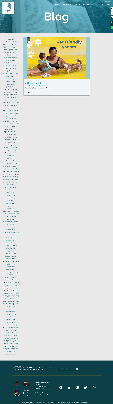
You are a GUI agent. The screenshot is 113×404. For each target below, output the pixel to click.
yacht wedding (10, 269)
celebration (7, 92)
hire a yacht (14, 166)
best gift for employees (11, 343)
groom (4, 214)
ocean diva (8, 134)
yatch (11, 153)
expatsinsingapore (10, 298)
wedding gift (6, 296)
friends (11, 113)
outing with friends (10, 68)
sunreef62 (8, 137)
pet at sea (15, 182)
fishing (6, 95)
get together (13, 95)
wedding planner (11, 253)
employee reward (10, 277)
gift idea (16, 282)
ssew (17, 301)
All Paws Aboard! (33, 83)
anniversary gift (7, 272)
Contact (109, 4)
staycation (15, 121)
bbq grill (6, 105)
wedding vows (10, 266)
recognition (7, 288)
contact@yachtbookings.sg (43, 394)
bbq (4, 47)
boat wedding (10, 203)
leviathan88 (14, 132)
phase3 (14, 169)
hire (15, 129)
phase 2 (6, 97)
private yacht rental (11, 76)
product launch (10, 322)
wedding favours (11, 243)
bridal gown (8, 206)
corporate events (13, 47)
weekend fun (11, 195)
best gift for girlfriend (10, 346)
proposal (6, 100)
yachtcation (8, 163)
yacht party (6, 174)
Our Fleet (56, 4)
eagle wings (8, 129)
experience (10, 155)
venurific (16, 293)
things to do (15, 171)
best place (8, 108)
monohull (7, 169)
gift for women (7, 282)
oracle (4, 301)
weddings (14, 325)
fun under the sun (10, 65)
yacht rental (14, 179)
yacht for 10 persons (10, 142)
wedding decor (10, 240)
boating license (13, 304)
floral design (10, 208)
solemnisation (10, 227)
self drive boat (10, 311)
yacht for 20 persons (10, 147)
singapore (8, 52)
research (15, 177)
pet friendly (10, 184)
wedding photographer (11, 251)
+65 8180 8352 (106, 1)
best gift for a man (10, 330)
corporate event (11, 319)
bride (15, 206)
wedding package (10, 248)
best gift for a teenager (11, 333)
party (11, 50)
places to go (11, 192)
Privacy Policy (38, 402)
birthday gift (10, 274)
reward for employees (10, 290)
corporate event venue (11, 354)
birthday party (10, 60)
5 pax (5, 124)
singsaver (6, 179)
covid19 (15, 92)
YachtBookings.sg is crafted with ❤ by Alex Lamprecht (74, 402)
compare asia (7, 177)
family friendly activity (10, 63)
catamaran (6, 166)
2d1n (16, 153)
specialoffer (14, 100)
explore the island (13, 110)
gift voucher (7, 351)
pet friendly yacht (10, 187)
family (5, 113)
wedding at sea (14, 235)
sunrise (15, 137)
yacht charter (7, 102)
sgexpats (11, 301)
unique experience (10, 118)
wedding (5, 235)
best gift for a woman (10, 335)
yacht (16, 44)
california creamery (11, 42)
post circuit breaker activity (10, 73)
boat (16, 124)
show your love (7, 293)
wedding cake (10, 237)
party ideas (10, 71)
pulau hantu (6, 161)
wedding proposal (10, 256)
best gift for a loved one (10, 327)
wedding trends (10, 264)
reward (15, 288)
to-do (16, 55)
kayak (16, 113)
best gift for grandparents (11, 349)
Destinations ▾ (87, 4)
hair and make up (14, 214)
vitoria (14, 139)
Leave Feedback (51, 402)
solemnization (10, 229)
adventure (11, 39)
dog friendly (6, 182)
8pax (15, 163)
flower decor (6, 211)
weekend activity (11, 81)
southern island (13, 116)
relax (16, 50)
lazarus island (11, 158)
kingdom (6, 132)
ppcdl (14, 306)
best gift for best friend (11, 338)
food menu (15, 211)
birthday (7, 89)
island (6, 50)
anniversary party (10, 314)
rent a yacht (10, 309)
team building (8, 55)
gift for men (15, 280)
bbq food (16, 102)
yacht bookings (10, 198)
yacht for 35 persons (10, 150)
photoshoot (10, 219)
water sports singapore (11, 79)
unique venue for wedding (11, 232)
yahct (5, 153)
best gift (16, 272)
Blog (96, 4)
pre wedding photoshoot (10, 222)
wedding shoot (10, 259)
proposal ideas (10, 224)
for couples (6, 280)
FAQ (102, 4)
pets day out (11, 190)
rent (15, 134)
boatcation (6, 121)
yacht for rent (11, 84)
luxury (5, 116)
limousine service (11, 216)
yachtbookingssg (10, 200)
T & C (44, 402)
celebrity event (10, 317)
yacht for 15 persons (11, 145)
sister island (15, 161)
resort (5, 44)
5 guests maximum (11, 87)
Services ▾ (77, 4)
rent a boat (6, 171)
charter (8, 306)
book (6, 126)
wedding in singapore (10, 245)
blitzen (11, 124)
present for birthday (11, 285)
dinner (4, 110)
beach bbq (14, 105)
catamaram (13, 126)
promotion (14, 97)
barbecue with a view (10, 57)
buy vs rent (15, 174)
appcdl (5, 304)
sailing (11, 44)
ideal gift (15, 351)
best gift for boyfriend (10, 341)
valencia (7, 139)
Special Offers (67, 4)
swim (14, 52)
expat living (15, 296)
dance (15, 108)
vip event (7, 325)
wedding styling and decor (11, 261)
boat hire (14, 89)
